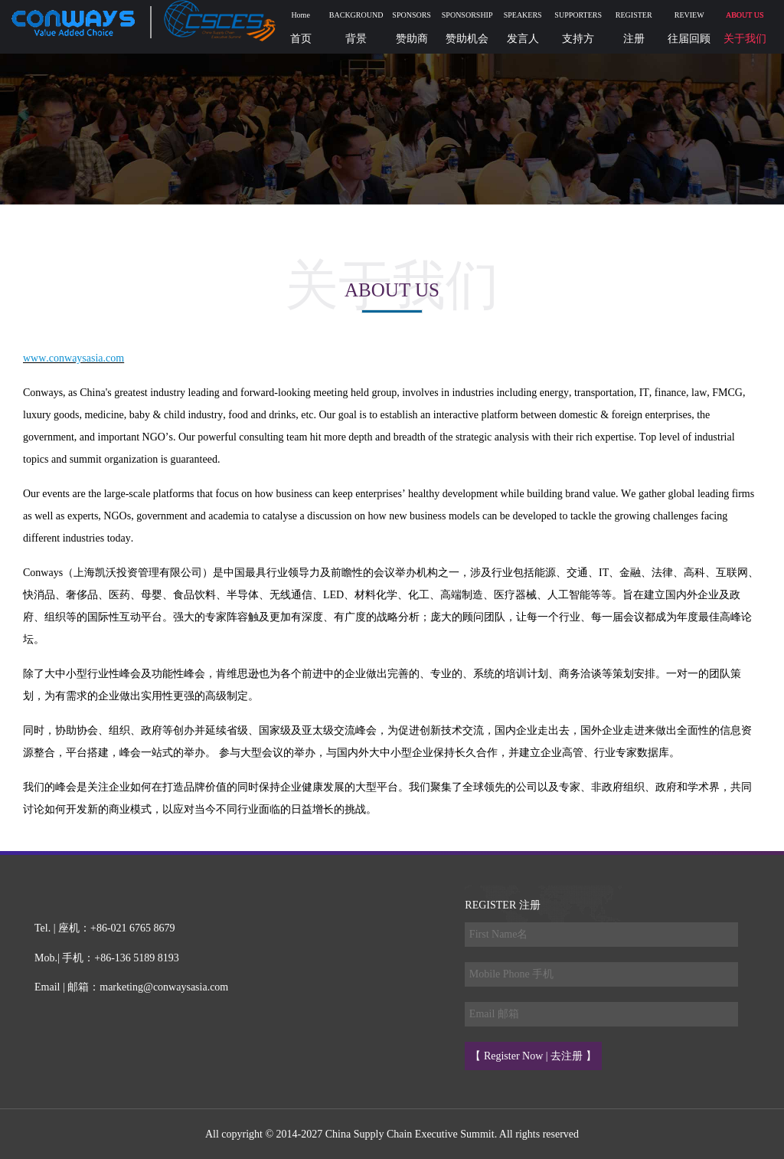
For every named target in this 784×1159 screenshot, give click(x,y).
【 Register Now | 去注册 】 (533, 1056)
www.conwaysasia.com (73, 358)
